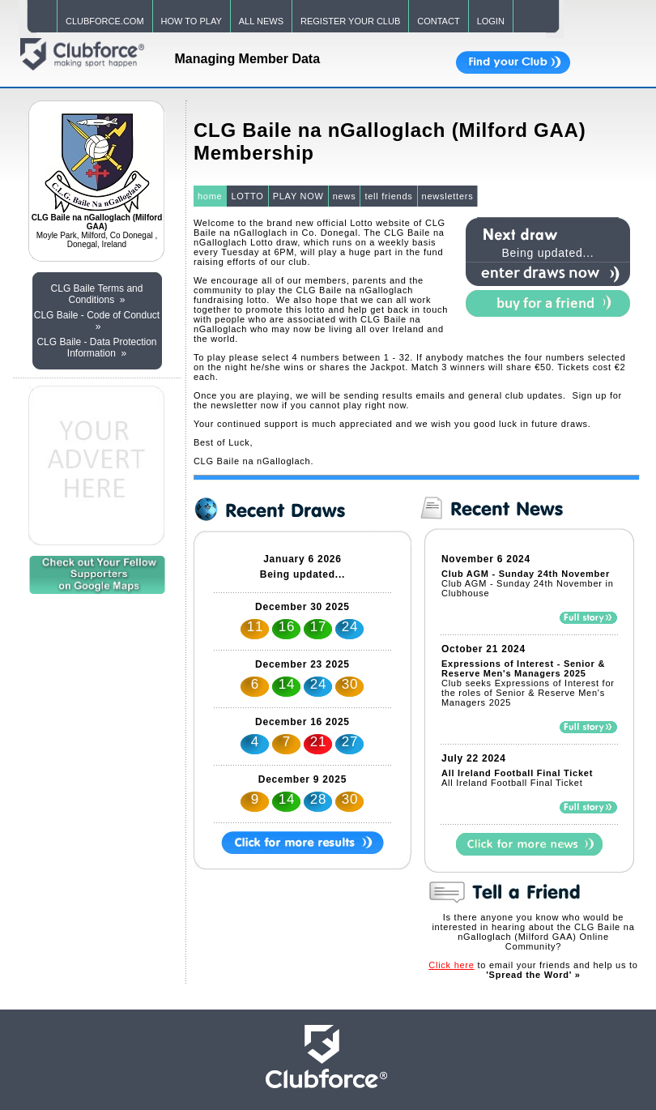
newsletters (448, 196)
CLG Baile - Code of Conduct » (97, 321)
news (344, 196)
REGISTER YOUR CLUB (350, 21)
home (210, 196)
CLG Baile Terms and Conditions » (97, 294)
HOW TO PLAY (191, 21)
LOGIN (491, 21)
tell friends (388, 196)
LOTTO (247, 196)
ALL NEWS (261, 21)
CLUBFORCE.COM (105, 21)
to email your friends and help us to (532, 970)
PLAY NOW (298, 196)
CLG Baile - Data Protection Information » (96, 347)
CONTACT (438, 21)
